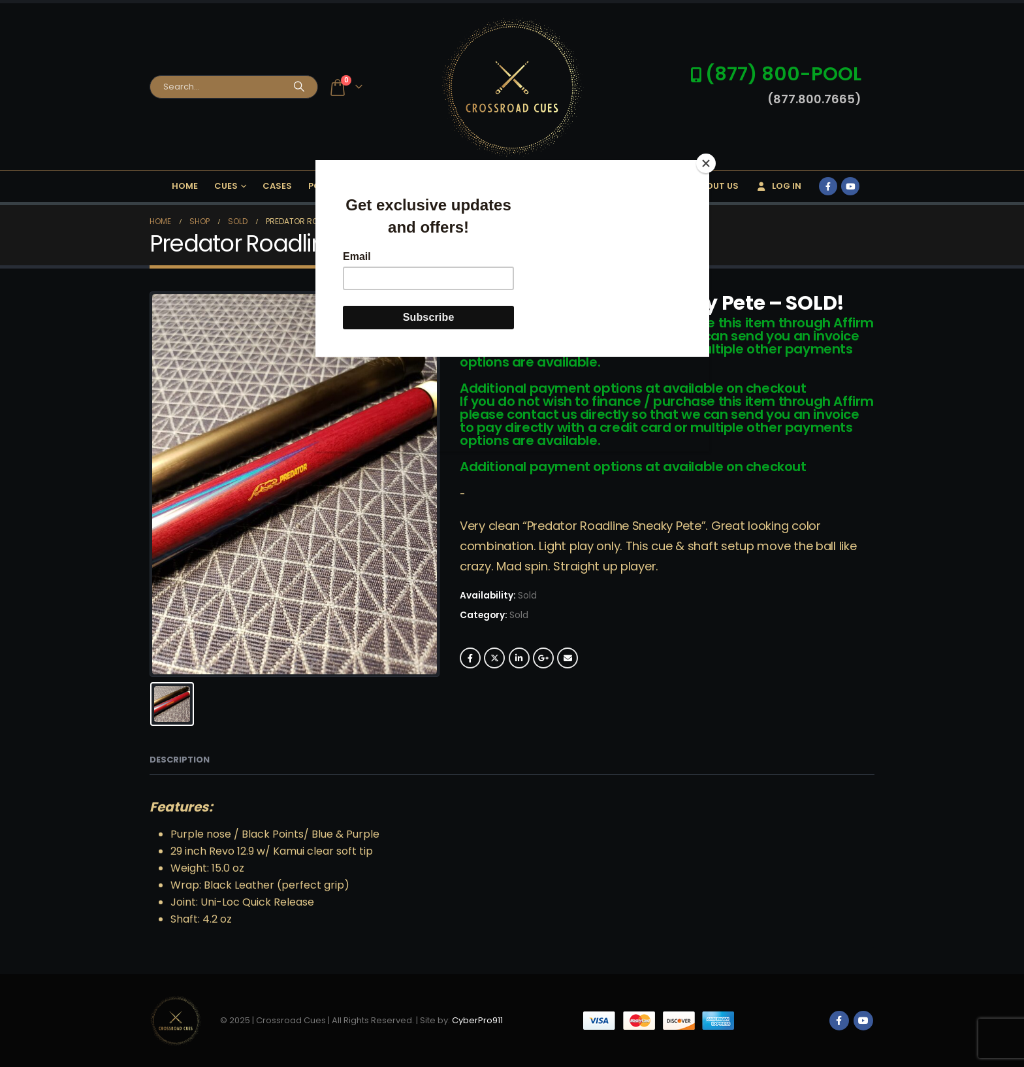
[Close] (706, 163)
